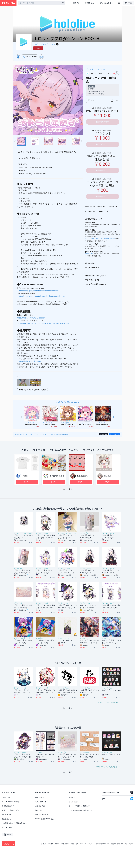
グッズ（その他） (100, 69)
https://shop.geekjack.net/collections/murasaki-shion (39, 291)
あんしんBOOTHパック (92, 238)
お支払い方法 (92, 268)
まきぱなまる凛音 (57, 476)
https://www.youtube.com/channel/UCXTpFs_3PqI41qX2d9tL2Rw (43, 323)
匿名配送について (8, 806)
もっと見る (67, 491)
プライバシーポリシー (93, 280)
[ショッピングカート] (119, 3)
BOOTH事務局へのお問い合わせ (80, 810)
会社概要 (43, 843)
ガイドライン (74, 843)
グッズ (88, 69)
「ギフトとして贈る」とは (97, 211)
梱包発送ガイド (7, 814)
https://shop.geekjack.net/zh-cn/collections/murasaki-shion (42, 296)
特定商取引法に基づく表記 (94, 276)
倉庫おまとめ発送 (41, 814)
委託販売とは (6, 819)
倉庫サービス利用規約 (62, 843)
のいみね (107, 476)
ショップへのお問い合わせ (94, 284)
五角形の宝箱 (82, 476)
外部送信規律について (102, 843)
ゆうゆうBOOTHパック (108, 238)
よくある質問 (73, 802)
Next (81, 100)
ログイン (76, 3)
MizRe (25, 476)
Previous (15, 100)
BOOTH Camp (7, 827)
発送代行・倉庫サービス (10, 810)
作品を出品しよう (106, 3)
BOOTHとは (89, 3)
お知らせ (72, 797)
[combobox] (41, 3)
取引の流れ (91, 263)
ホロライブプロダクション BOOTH (67, 402)
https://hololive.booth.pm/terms (31, 361)
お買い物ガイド (40, 802)
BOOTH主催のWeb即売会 (44, 819)
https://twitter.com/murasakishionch (31, 318)
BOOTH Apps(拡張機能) (10, 802)
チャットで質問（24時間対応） (80, 806)
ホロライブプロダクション (44, 44)
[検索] (63, 3)
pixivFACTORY (89, 253)
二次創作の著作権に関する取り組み (14, 823)
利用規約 (50, 843)
